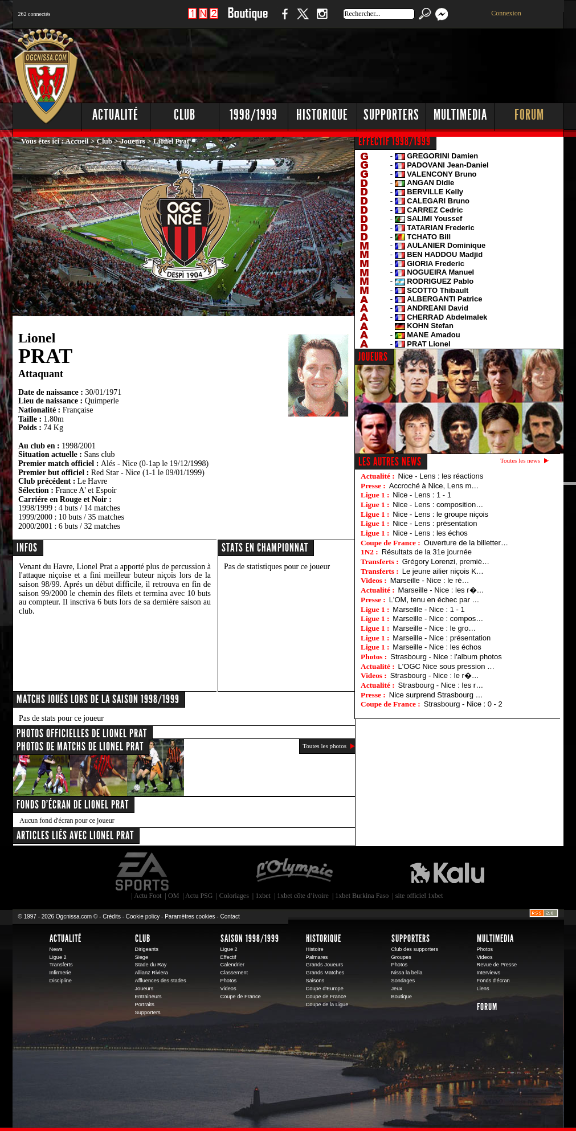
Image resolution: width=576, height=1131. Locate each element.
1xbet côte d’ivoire (303, 896)
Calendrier (232, 964)
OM (173, 896)
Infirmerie (60, 972)
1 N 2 (203, 20)
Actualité (115, 115)
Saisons (315, 980)
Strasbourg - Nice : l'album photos (445, 656)
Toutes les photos (324, 745)
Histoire (315, 949)
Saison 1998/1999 (249, 938)
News (56, 949)
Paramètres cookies (190, 916)
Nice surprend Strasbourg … (436, 695)
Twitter (302, 20)
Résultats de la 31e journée (427, 552)
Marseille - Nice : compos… (438, 618)
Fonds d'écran (493, 980)
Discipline (61, 980)
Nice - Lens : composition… (438, 504)
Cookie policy (143, 916)
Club (184, 115)
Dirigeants (147, 949)
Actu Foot (147, 896)
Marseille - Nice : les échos (437, 647)
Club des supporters (415, 949)
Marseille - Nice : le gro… (434, 628)
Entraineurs (148, 996)
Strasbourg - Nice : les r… (441, 685)
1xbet (263, 896)
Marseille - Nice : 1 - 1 (428, 609)
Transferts (61, 964)
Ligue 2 (58, 957)
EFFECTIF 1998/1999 (394, 141)
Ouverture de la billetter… (466, 542)
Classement (234, 972)
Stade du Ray (151, 964)
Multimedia (460, 115)
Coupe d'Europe (325, 988)
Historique (322, 115)
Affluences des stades (160, 980)
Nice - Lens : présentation (435, 523)
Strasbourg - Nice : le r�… (434, 675)
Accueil (77, 141)
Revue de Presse (497, 964)
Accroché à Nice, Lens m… (434, 485)
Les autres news (390, 461)
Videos (228, 988)
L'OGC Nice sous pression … (446, 666)
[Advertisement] (357, 62)
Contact (229, 916)
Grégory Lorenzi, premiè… (445, 561)
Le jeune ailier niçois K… (443, 571)
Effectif (228, 957)
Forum (529, 115)
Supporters (391, 115)
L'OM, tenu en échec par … (434, 599)
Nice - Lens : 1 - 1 (422, 495)
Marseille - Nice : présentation (442, 638)
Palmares (317, 957)
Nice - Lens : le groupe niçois (440, 514)
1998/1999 (253, 115)
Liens (483, 988)
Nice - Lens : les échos (430, 533)
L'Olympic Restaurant (294, 872)
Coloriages (234, 896)
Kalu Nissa (447, 872)
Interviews (489, 972)
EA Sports (143, 872)
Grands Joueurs (325, 964)
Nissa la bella (407, 972)
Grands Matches (325, 972)
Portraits (144, 1004)
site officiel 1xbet (419, 896)
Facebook (283, 20)
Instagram (322, 20)
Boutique (247, 20)
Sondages (403, 980)
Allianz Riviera (151, 972)
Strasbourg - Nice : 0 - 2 (463, 704)
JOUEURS (373, 357)
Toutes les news (520, 460)
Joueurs (132, 141)
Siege (142, 957)
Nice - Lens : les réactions (441, 476)
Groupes (401, 957)
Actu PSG (199, 896)
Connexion (506, 13)
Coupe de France (240, 996)
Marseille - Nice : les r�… (441, 590)
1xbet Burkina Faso (362, 896)
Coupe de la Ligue (327, 1004)
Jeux (396, 988)
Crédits (112, 916)
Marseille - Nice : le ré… (429, 580)
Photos (228, 980)
